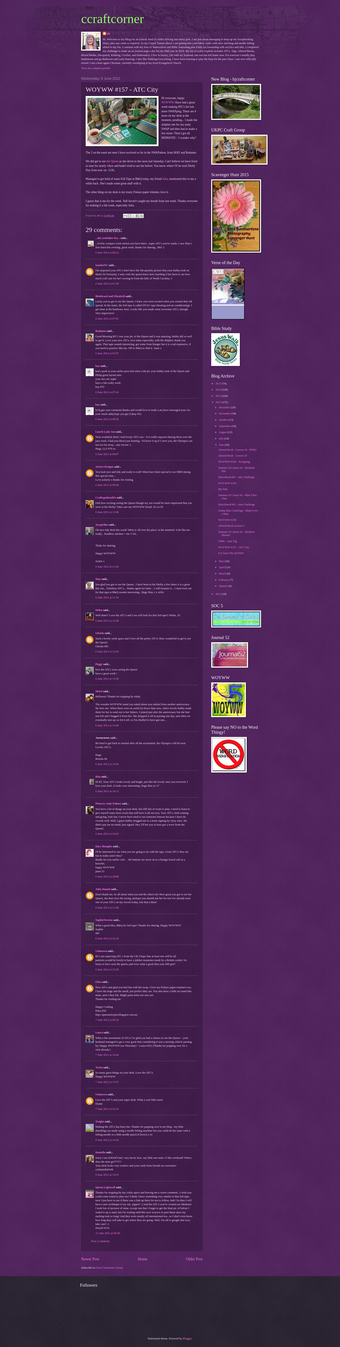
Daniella (100, 1152)
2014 (219, 389)
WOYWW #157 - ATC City (233, 547)
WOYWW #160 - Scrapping (234, 461)
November (225, 413)
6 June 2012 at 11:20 (107, 566)
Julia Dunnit (102, 889)
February (224, 579)
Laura (99, 1032)
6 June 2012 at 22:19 (107, 938)
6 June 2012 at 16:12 (107, 791)
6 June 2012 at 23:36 (107, 969)
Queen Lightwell (105, 1187)
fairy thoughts (103, 846)
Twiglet (99, 1121)
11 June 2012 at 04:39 (107, 1233)
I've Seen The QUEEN (231, 553)
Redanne (100, 331)
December (225, 407)
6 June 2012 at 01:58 (107, 283)
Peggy (99, 664)
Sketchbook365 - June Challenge (236, 504)
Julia (165, 178)
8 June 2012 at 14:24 (107, 1140)
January (223, 585)
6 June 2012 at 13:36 (107, 678)
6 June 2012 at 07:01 (107, 318)
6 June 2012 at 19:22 (107, 833)
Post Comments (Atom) (109, 1267)
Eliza (98, 981)
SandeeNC (101, 265)
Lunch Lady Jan (105, 431)
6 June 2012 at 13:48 (107, 725)
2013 (219, 395)
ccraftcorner (112, 19)
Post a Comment (100, 1241)
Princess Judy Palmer (108, 803)
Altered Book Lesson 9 (231, 525)
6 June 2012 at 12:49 (107, 620)
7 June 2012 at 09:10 (107, 1019)
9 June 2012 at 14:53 (107, 1174)
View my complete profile (95, 68)
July (221, 438)
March (223, 573)
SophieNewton (104, 920)
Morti (98, 691)
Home (142, 1259)
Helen (98, 610)
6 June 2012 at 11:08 (107, 512)
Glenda (99, 633)
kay (97, 365)
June (222, 444)
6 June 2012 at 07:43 (107, 392)
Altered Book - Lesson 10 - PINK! (237, 449)
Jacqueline (101, 524)
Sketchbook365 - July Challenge (236, 477)
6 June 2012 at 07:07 (107, 353)
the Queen (112, 161)
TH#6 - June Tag (227, 541)
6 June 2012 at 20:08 (107, 876)
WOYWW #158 (227, 519)
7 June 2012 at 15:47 (107, 1082)
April (222, 567)
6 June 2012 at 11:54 (107, 597)
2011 (219, 594)
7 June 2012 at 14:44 (107, 1054)
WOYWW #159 (227, 483)
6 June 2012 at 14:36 (107, 764)
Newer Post (90, 1259)
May (98, 579)
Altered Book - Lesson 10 (232, 455)
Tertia (99, 1067)
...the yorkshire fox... (107, 238)
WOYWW (168, 102)
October (224, 419)
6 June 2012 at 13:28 (107, 651)
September (225, 426)
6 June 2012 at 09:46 (107, 485)
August (223, 432)
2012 (219, 402)
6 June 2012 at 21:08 (107, 907)
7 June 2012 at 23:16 (107, 1108)
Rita (98, 776)
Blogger (187, 1338)
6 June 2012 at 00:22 (107, 252)
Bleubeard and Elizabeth (110, 296)
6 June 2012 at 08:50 (107, 419)
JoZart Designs (104, 466)
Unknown (101, 951)
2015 (219, 383)
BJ (108, 33)
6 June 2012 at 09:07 (107, 454)
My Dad (222, 489)
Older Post (194, 1259)
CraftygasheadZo (105, 497)
